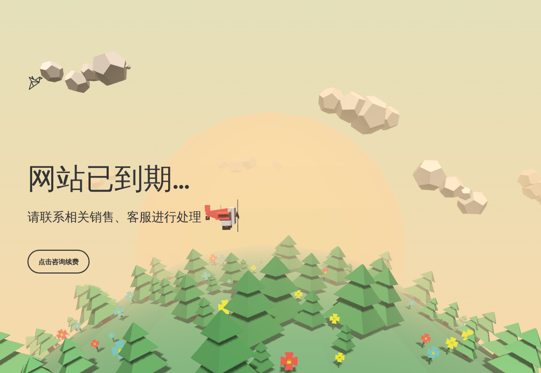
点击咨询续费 (58, 261)
